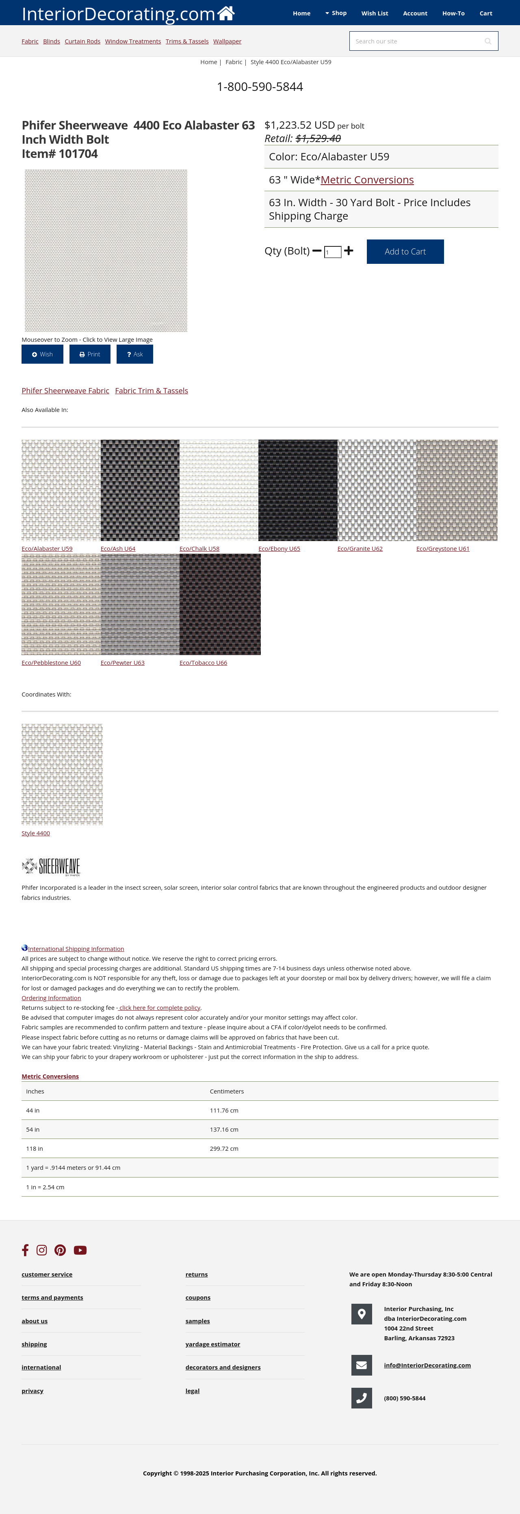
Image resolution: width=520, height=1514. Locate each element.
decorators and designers (223, 1367)
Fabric (30, 41)
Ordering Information (51, 998)
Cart (486, 13)
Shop (339, 13)
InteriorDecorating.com (129, 13)
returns (197, 1274)
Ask (138, 354)
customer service (47, 1274)
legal (193, 1391)
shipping (34, 1344)
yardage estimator (213, 1344)
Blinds (51, 41)
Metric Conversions (367, 180)
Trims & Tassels (187, 41)
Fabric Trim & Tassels (151, 390)
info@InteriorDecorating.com (427, 1365)
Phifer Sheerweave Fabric (65, 390)
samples (198, 1321)
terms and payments (52, 1297)
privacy (32, 1391)
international (41, 1367)
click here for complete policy (159, 1007)
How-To (453, 13)
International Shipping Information (73, 949)
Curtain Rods (82, 41)
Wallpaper (227, 41)
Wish (46, 354)
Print (93, 354)
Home (301, 13)
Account (415, 13)
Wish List (375, 13)
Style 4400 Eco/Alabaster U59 (291, 62)
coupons (198, 1297)
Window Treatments (133, 41)
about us (35, 1321)
